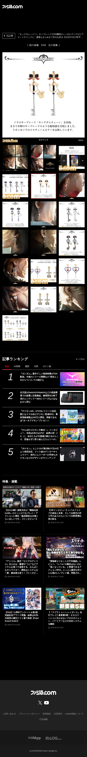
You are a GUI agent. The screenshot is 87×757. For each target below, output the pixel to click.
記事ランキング (15, 359)
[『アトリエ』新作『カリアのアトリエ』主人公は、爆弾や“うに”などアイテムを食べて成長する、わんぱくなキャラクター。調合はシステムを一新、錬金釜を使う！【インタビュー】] (21, 548)
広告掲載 (43, 719)
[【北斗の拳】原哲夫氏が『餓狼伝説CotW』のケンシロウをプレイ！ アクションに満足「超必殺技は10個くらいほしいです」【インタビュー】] (21, 497)
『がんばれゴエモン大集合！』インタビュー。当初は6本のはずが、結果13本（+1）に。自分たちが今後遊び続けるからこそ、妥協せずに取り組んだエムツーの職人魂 (39, 435)
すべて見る (80, 359)
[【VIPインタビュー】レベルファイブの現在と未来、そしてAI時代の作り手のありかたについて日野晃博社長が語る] (65, 497)
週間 (27, 366)
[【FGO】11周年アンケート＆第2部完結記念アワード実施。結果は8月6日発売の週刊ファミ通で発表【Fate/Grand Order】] (21, 599)
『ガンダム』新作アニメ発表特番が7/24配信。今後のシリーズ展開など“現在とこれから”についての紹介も (39, 376)
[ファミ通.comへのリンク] (12, 6)
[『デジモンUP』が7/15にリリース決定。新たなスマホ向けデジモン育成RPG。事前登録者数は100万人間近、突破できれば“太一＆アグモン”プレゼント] (72, 416)
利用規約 (47, 714)
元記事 (8, 36)
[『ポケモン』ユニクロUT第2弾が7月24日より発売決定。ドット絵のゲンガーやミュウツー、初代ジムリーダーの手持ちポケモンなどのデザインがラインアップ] (72, 454)
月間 (36, 366)
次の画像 (53, 45)
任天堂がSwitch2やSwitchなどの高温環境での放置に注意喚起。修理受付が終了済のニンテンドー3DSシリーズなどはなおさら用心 (38, 397)
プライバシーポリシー (29, 714)
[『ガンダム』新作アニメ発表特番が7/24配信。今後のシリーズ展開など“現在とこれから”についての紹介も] (72, 379)
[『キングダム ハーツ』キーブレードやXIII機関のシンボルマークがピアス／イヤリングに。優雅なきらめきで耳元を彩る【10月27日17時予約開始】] (15, 158)
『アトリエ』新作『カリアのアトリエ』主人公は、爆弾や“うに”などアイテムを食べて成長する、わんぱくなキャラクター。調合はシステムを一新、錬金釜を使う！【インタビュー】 (21, 567)
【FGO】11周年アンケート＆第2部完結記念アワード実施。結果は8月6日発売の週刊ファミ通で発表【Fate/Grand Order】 (22, 616)
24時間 (17, 366)
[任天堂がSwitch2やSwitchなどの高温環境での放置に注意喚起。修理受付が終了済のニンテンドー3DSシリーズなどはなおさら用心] (72, 398)
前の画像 (34, 45)
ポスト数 (47, 366)
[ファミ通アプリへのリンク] (34, 738)
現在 (7, 366)
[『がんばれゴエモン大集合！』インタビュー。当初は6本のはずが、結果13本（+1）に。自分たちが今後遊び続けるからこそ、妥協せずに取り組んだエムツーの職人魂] (72, 435)
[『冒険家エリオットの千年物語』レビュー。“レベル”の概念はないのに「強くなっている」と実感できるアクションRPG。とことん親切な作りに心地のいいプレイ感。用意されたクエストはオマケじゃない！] (65, 548)
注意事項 (58, 714)
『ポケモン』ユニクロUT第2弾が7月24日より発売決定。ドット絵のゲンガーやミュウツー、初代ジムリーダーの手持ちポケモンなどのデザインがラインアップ (39, 453)
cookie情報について (74, 714)
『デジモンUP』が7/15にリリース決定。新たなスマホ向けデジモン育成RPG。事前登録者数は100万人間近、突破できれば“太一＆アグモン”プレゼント (39, 416)
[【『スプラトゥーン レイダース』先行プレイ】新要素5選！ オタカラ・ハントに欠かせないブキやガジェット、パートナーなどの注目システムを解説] (65, 599)
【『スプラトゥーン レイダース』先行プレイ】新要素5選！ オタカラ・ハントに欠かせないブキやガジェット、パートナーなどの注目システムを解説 (65, 618)
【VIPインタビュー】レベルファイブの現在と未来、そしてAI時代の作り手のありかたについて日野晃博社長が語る (64, 514)
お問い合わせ (9, 714)
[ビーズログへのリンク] (53, 738)
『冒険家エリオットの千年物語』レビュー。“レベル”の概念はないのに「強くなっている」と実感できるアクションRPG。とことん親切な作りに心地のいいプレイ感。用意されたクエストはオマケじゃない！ (65, 567)
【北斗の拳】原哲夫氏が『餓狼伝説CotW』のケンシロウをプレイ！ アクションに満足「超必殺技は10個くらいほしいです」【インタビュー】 (21, 514)
